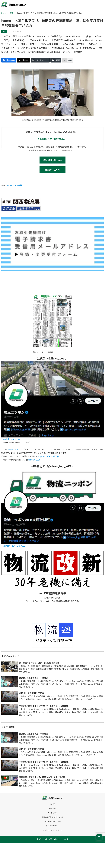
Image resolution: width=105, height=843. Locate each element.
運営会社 (52, 809)
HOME (52, 804)
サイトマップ (52, 813)
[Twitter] (23, 60)
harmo (9, 185)
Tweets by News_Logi (10, 439)
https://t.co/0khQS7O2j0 (48, 456)
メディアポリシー (52, 826)
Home (3, 13)
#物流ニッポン (14, 449)
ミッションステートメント (52, 830)
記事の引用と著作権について (52, 817)
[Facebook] (8, 60)
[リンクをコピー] (40, 60)
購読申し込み (52, 169)
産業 (11, 13)
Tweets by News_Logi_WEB (13, 546)
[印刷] (55, 60)
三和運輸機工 (18, 185)
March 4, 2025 (34, 460)
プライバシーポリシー (52, 821)
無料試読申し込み (52, 160)
